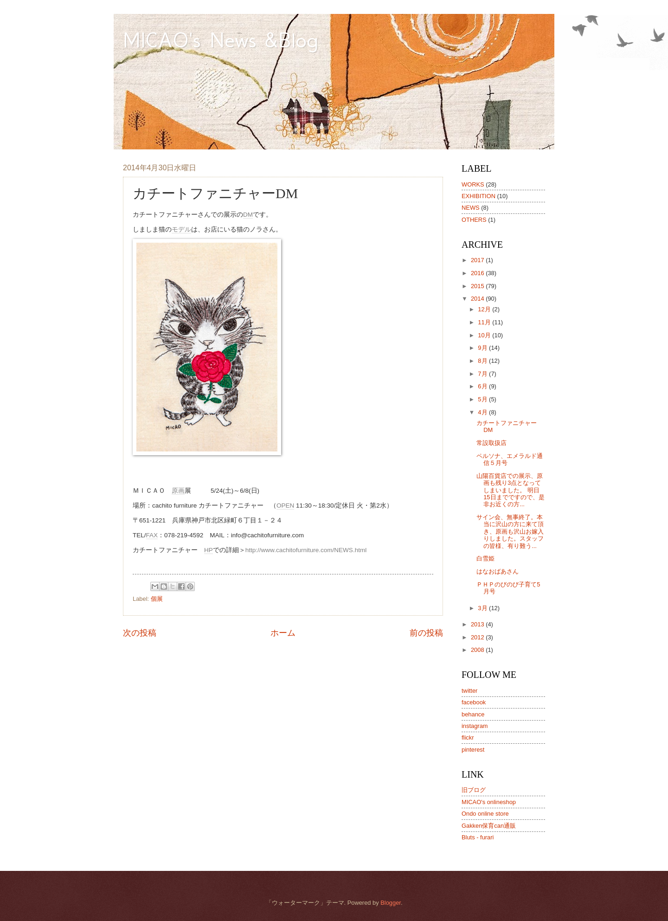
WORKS (473, 184)
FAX (152, 535)
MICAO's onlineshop (489, 802)
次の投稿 (139, 633)
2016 (478, 273)
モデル (181, 229)
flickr (468, 737)
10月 (485, 335)
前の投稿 (426, 633)
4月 (483, 412)
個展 (157, 598)
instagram (475, 725)
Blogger (390, 902)
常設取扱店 (491, 442)
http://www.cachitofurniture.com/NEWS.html (305, 550)
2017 (478, 260)
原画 (178, 490)
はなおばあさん (497, 571)
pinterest (473, 749)
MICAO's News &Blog (232, 40)
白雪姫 (485, 558)
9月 (483, 347)
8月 (483, 360)
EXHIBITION (478, 196)
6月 (483, 386)
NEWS (471, 207)
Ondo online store (485, 813)
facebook (474, 702)
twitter (469, 690)
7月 (483, 373)
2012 (478, 637)
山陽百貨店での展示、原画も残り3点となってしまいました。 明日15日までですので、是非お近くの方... (510, 490)
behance (473, 714)
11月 (485, 322)
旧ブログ (474, 789)
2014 (478, 298)
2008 (478, 649)
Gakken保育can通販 (489, 825)
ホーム (282, 633)
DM (248, 214)
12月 (485, 309)
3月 (483, 608)
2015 (478, 286)
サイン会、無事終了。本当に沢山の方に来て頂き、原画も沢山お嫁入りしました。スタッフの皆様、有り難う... (510, 531)
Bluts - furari (478, 837)
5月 (483, 399)
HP (208, 550)
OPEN (285, 505)
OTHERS (474, 219)
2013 (478, 624)
